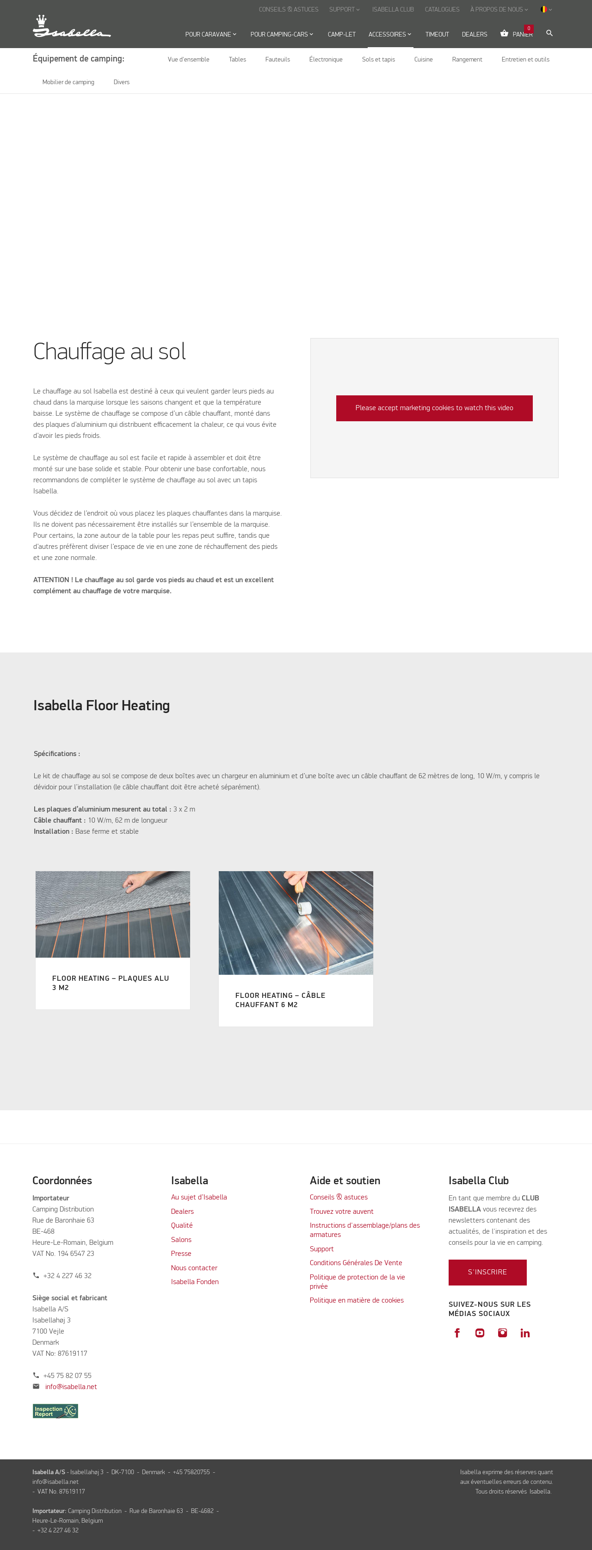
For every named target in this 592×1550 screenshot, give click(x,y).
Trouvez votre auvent (342, 1212)
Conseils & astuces (339, 1197)
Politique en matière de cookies (357, 1300)
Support (322, 1249)
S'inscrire (487, 1272)
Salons (181, 1240)
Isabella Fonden (195, 1282)
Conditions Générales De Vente (356, 1263)
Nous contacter (194, 1268)
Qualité (182, 1226)
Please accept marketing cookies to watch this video (434, 408)
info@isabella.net (71, 1387)
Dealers (182, 1212)
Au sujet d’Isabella (199, 1197)
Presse (181, 1254)
